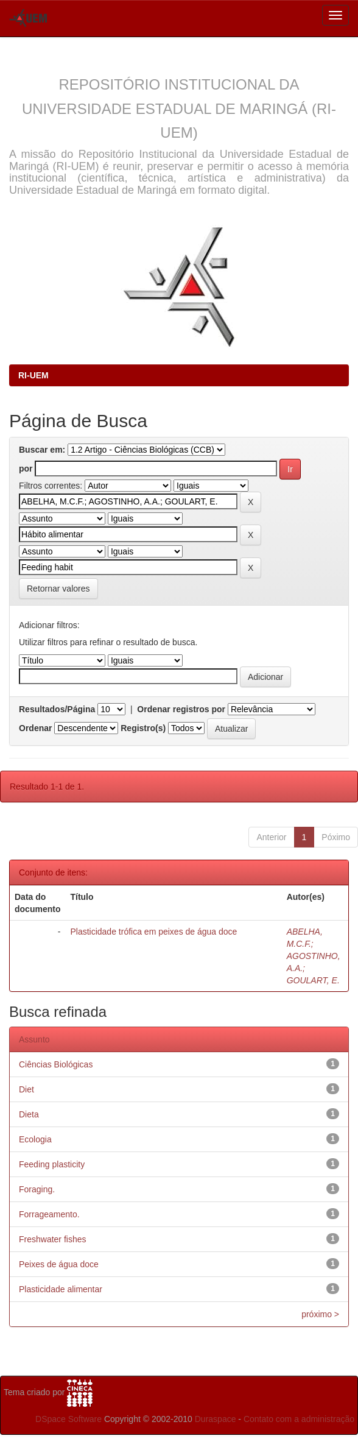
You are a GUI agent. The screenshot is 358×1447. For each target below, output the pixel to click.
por (26, 468)
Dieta (29, 1114)
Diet (26, 1089)
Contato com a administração (299, 1419)
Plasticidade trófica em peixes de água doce (153, 931)
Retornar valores (58, 588)
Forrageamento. (49, 1214)
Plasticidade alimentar (60, 1289)
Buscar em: (42, 450)
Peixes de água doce (59, 1264)
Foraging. (37, 1189)
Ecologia (35, 1139)
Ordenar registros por (181, 709)
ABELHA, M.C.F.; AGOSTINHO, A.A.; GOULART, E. (313, 956)
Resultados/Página (57, 709)
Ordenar (35, 728)
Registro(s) (143, 728)
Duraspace (215, 1419)
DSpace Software (68, 1419)
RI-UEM (33, 375)
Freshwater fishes (52, 1239)
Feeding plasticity (52, 1164)
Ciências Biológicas (56, 1064)
